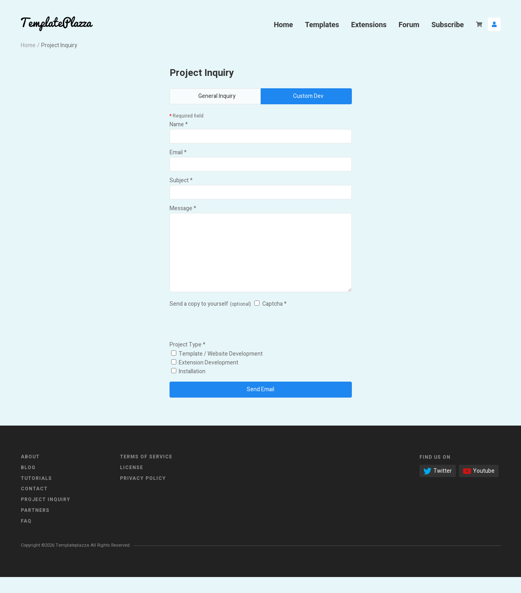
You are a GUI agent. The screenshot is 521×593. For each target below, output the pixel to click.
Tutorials (36, 494)
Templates (322, 24)
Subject (181, 180)
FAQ (26, 537)
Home (283, 24)
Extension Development (204, 378)
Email (178, 152)
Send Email (260, 405)
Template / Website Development (217, 370)
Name (179, 124)
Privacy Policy (143, 494)
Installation (188, 387)
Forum (409, 24)
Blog (28, 483)
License (131, 483)
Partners (35, 526)
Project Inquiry (45, 515)
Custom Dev (308, 96)
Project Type (188, 360)
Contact (34, 504)
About (30, 472)
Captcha (274, 320)
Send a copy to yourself (199, 320)
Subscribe (447, 24)
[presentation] (230, 340)
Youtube (479, 487)
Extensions (369, 24)
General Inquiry (217, 96)
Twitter (437, 487)
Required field (187, 115)
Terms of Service (146, 472)
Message (183, 208)
